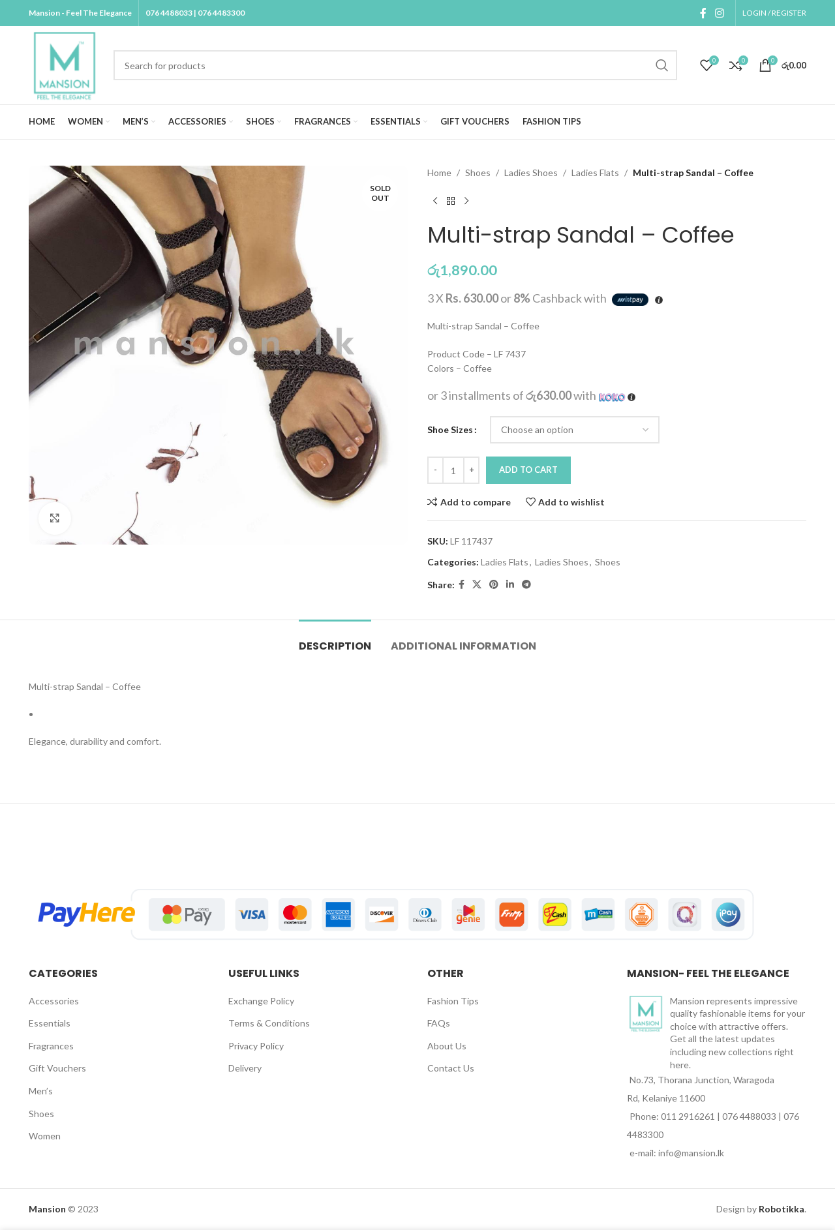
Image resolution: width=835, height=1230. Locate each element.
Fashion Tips (453, 1000)
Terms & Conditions (269, 1022)
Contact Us (450, 1067)
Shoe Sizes (450, 429)
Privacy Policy (256, 1045)
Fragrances (51, 1045)
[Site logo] (64, 64)
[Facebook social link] (702, 13)
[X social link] (476, 584)
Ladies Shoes (531, 172)
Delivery (245, 1067)
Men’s (41, 1090)
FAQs (438, 1022)
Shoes (478, 172)
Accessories (54, 1000)
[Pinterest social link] (493, 584)
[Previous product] (435, 201)
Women (45, 1135)
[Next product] (466, 201)
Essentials (49, 1022)
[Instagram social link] (720, 13)
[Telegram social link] (526, 584)
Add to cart (528, 469)
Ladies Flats (595, 172)
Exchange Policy (261, 1000)
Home (439, 172)
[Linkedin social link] (510, 584)
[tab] (335, 639)
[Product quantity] (453, 470)
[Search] (395, 65)
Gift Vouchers (57, 1067)
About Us (446, 1045)
